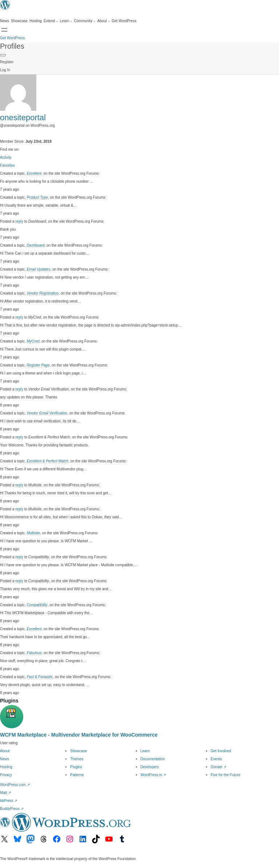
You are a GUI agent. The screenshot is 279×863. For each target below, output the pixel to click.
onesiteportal (23, 117)
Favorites (7, 165)
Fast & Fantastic (40, 677)
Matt (5, 793)
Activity (6, 157)
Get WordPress (12, 38)
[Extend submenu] (51, 21)
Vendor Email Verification (47, 413)
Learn (145, 751)
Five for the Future (225, 775)
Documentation (153, 759)
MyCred (33, 341)
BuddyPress (12, 809)
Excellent (34, 173)
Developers (150, 767)
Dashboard (35, 245)
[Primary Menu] (3, 55)
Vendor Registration (42, 293)
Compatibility (37, 605)
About (4, 751)
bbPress (8, 801)
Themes (76, 759)
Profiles (12, 46)
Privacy (6, 775)
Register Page (38, 365)
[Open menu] (4, 29)
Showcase (78, 751)
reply (19, 221)
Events (216, 759)
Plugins (76, 767)
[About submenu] (103, 21)
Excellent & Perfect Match (47, 461)
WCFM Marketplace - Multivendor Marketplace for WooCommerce (79, 735)
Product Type (37, 197)
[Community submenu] (85, 21)
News (4, 759)
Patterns (77, 775)
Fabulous (34, 653)
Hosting (6, 767)
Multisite (33, 533)
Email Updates (38, 269)
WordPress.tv (153, 775)
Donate (218, 767)
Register (6, 62)
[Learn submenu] (66, 21)
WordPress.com (15, 785)
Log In (5, 70)
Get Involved (221, 751)
